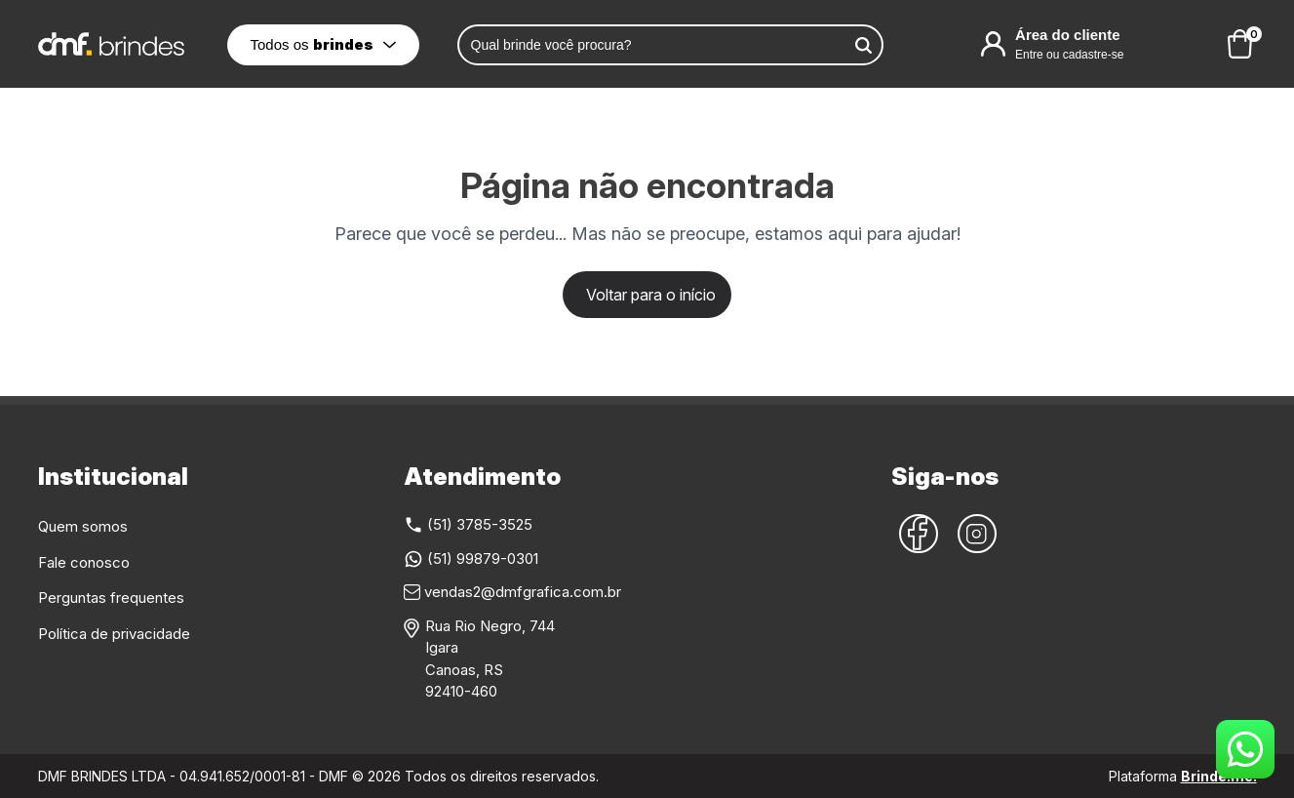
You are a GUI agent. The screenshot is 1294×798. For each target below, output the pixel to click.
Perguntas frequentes (111, 597)
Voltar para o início (651, 294)
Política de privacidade (114, 633)
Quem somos (83, 526)
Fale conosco (84, 562)
